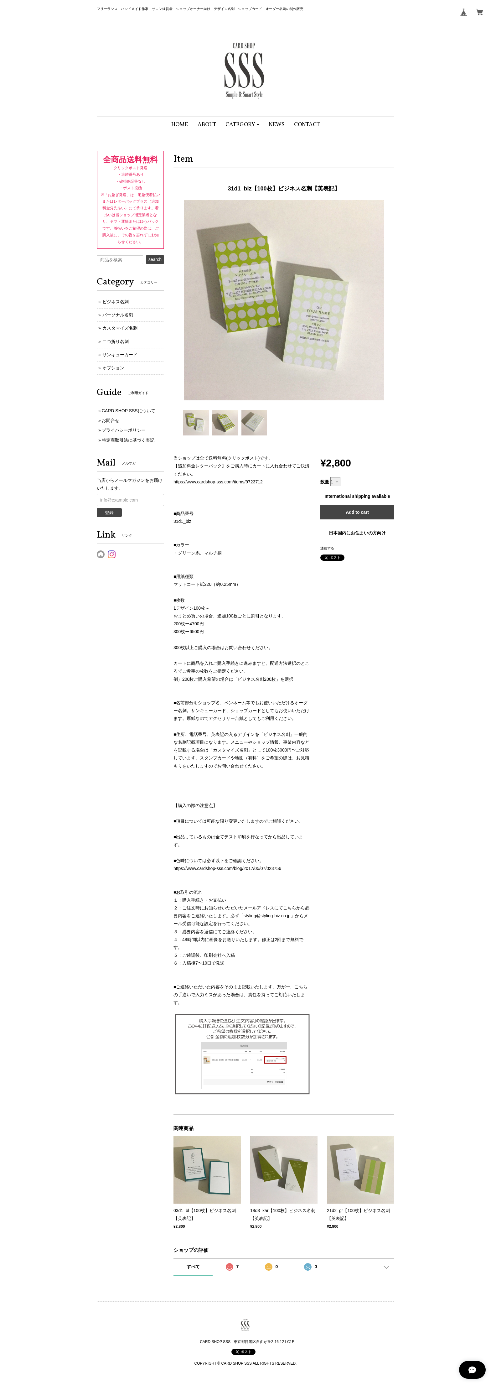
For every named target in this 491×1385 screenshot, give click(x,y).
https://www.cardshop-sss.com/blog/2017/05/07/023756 (227, 868)
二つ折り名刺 (115, 341)
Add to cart (357, 512)
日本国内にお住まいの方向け (357, 532)
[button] (242, 125)
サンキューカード (119, 354)
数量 (324, 481)
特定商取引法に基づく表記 (128, 440)
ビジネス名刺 (115, 301)
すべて (193, 1266)
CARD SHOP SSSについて (128, 410)
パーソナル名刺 (117, 314)
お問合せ (110, 420)
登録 (109, 512)
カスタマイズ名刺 (119, 328)
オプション (113, 367)
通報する (327, 548)
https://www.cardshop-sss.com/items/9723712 (218, 481)
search (155, 259)
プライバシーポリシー (124, 430)
